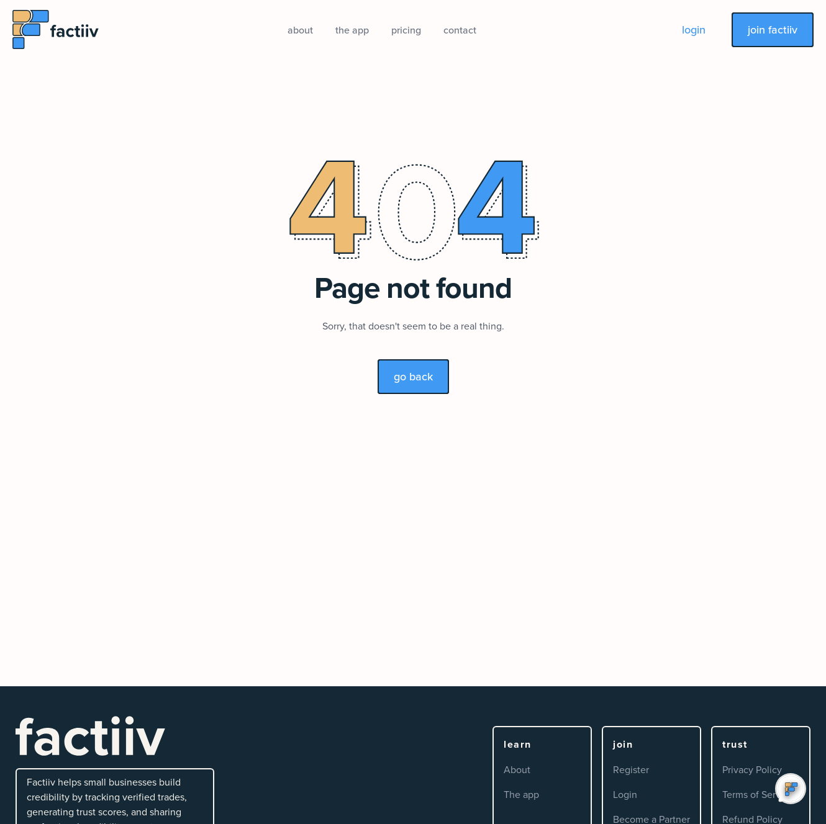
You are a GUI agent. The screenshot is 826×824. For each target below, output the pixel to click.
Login (625, 794)
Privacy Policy (752, 769)
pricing (406, 30)
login (694, 29)
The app (521, 794)
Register (631, 769)
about (300, 30)
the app (352, 30)
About (517, 769)
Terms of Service (758, 794)
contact (459, 30)
